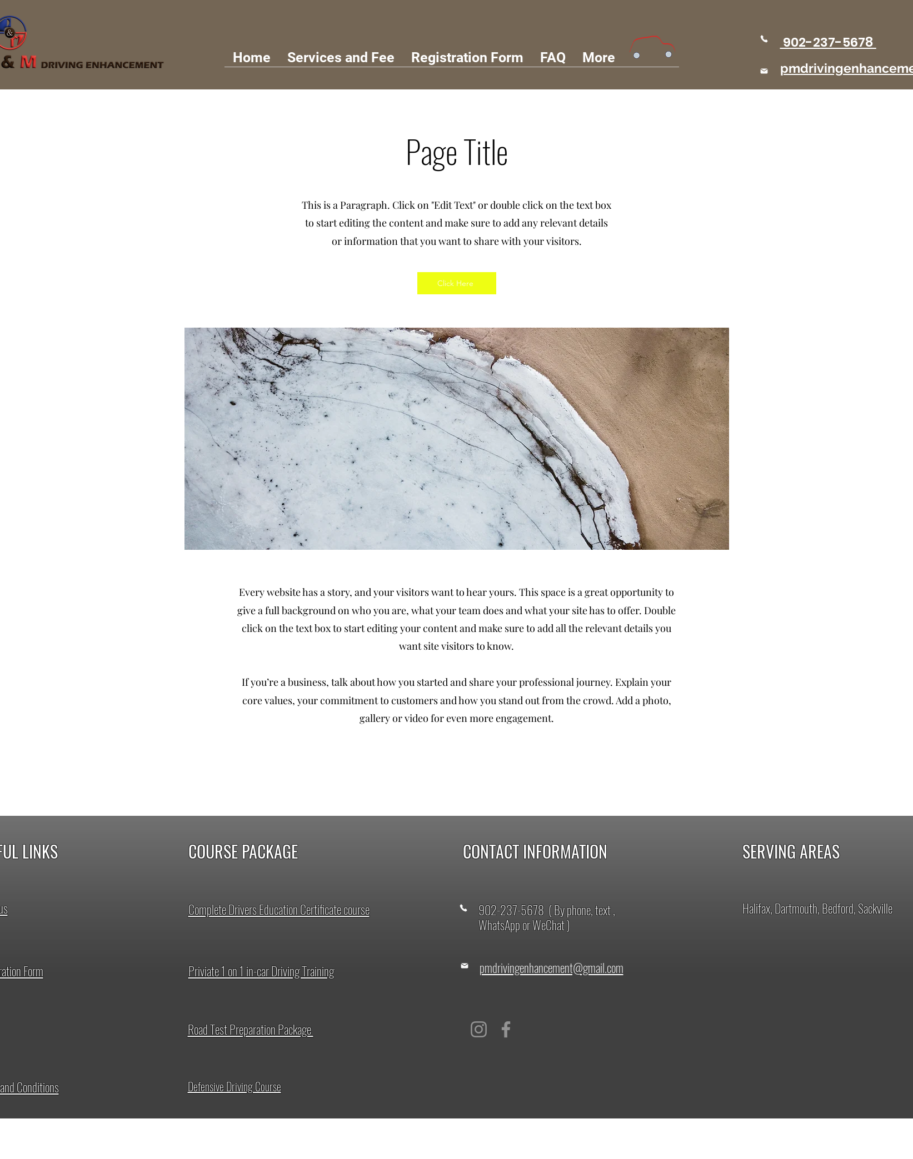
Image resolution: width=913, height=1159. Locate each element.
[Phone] (764, 38)
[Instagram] (479, 1029)
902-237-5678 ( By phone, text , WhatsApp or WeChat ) (546, 917)
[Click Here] (456, 283)
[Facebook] (506, 1029)
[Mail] (764, 71)
